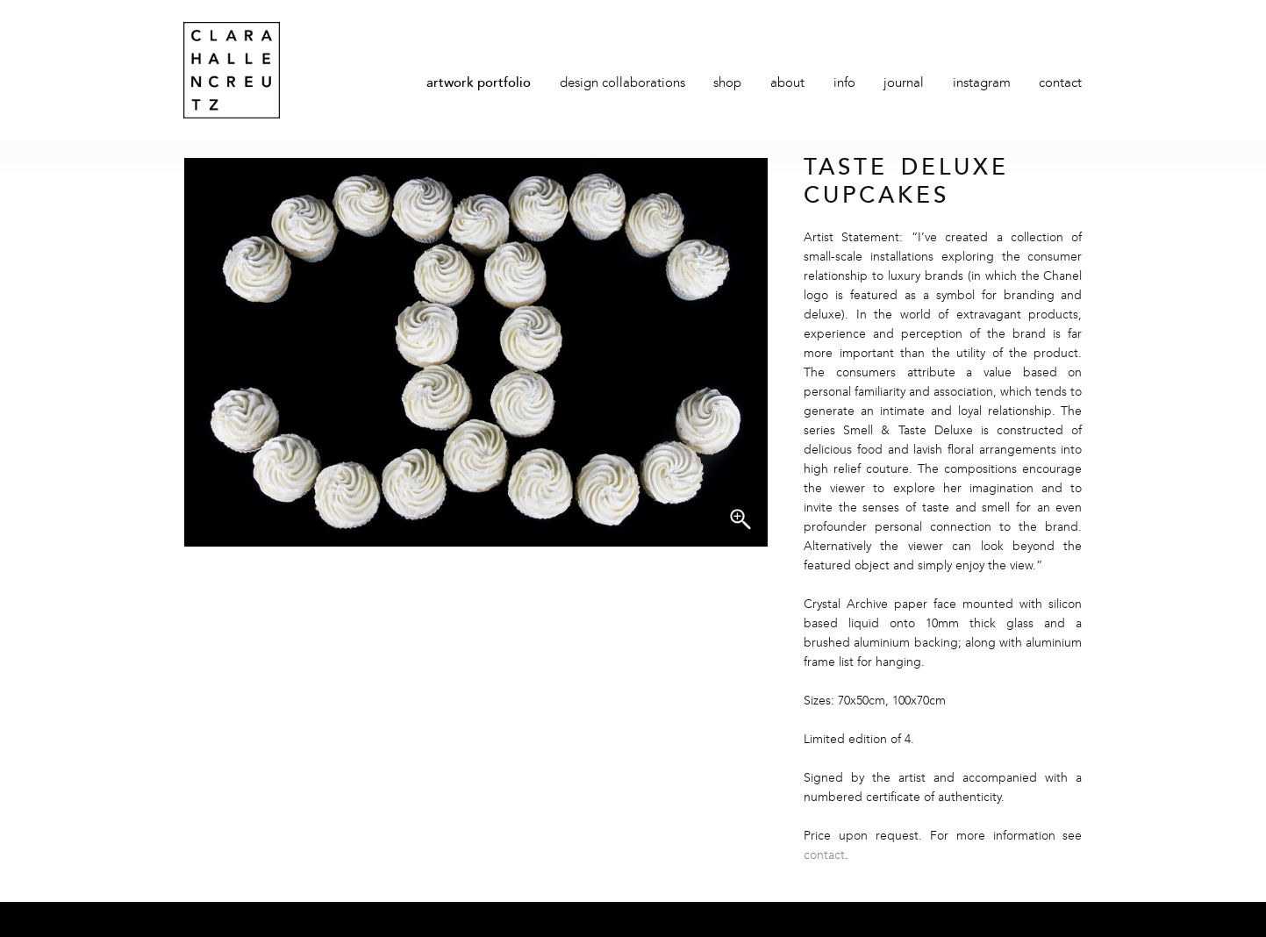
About (787, 83)
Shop (727, 83)
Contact (1060, 83)
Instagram (982, 83)
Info (844, 83)
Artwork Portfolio (478, 83)
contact (824, 855)
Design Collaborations (622, 83)
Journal (903, 83)
